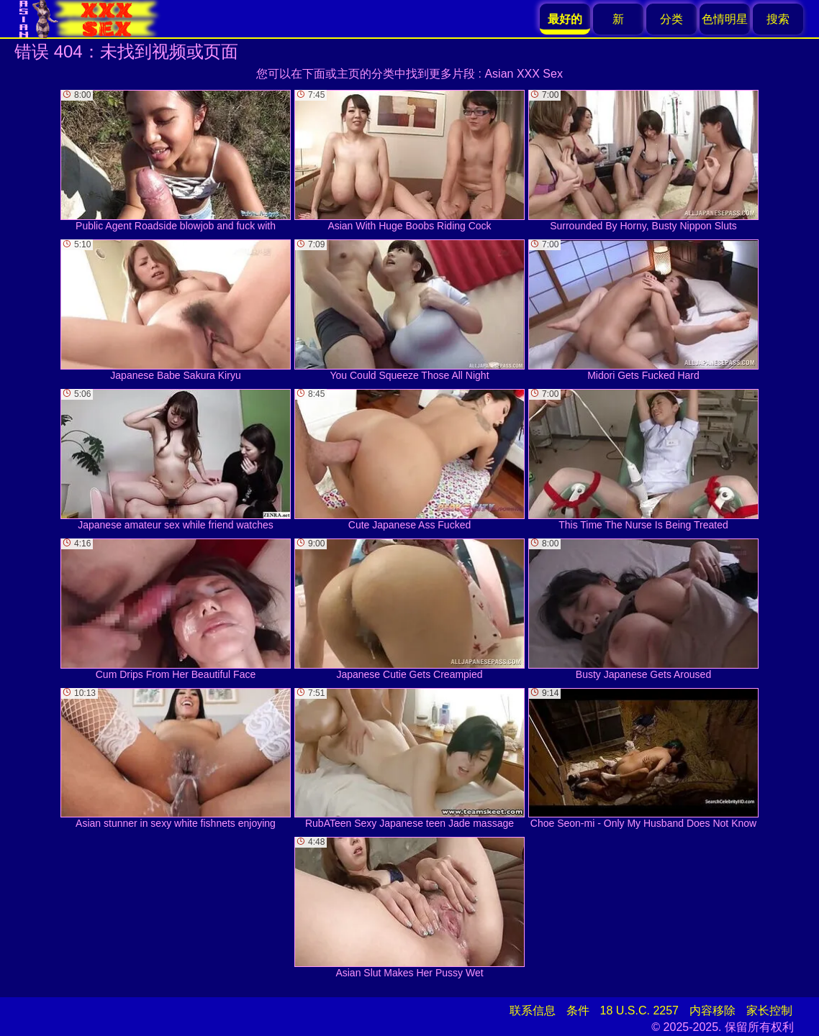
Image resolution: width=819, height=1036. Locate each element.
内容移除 (712, 1010)
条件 (577, 1010)
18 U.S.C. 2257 (639, 1010)
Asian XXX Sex (523, 74)
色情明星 (725, 19)
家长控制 (769, 1010)
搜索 (777, 19)
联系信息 (533, 1010)
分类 (671, 19)
